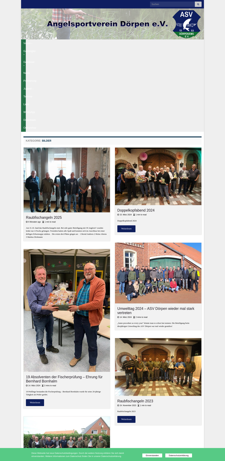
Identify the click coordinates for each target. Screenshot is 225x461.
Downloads (165, 43)
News (77, 43)
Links (135, 43)
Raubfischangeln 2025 (44, 133)
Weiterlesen (126, 144)
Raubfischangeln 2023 (135, 317)
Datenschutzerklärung (178, 455)
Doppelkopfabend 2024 (136, 126)
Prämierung (91, 43)
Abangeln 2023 (38, 395)
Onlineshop (182, 43)
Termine (122, 43)
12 (123, 436)
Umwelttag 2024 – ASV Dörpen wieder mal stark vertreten (155, 226)
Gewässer (63, 43)
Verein (27, 43)
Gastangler (44, 43)
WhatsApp (148, 43)
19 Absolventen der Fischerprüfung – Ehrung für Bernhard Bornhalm (64, 294)
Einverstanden (152, 455)
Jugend (108, 43)
